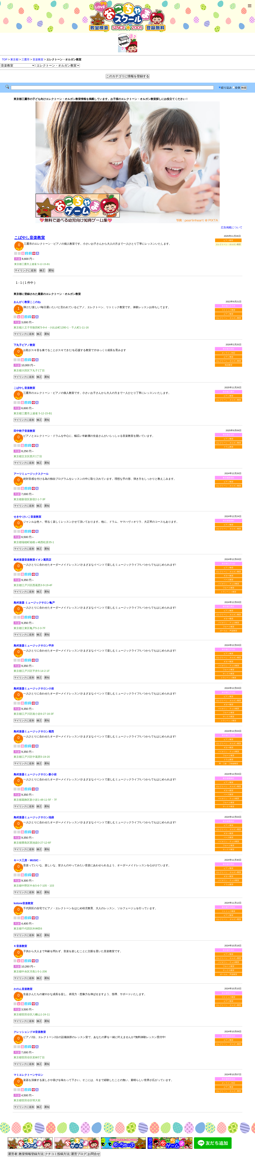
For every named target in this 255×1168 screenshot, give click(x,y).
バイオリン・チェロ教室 (228, 584)
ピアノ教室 (228, 240)
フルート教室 (228, 588)
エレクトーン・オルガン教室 (228, 318)
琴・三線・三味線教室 (228, 763)
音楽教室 (38, 59)
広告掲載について (231, 227)
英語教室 (228, 365)
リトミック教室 (228, 310)
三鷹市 (25, 59)
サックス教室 (228, 674)
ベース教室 (228, 580)
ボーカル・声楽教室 (228, 631)
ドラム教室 (228, 447)
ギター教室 (228, 576)
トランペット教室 (228, 592)
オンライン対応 (228, 353)
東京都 (14, 59)
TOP (4, 59)
